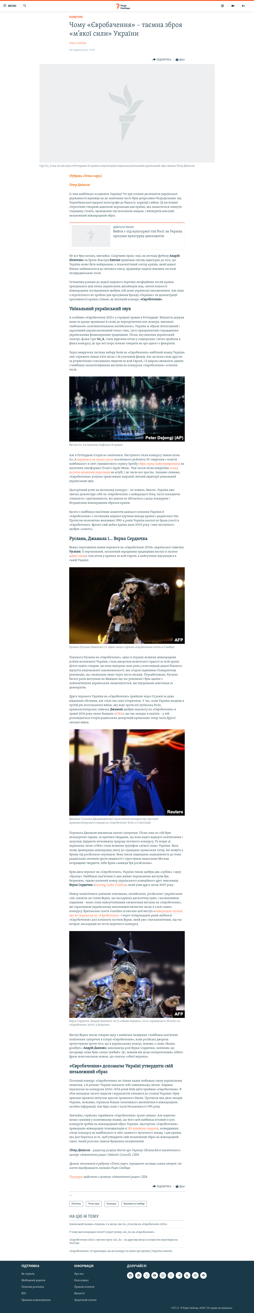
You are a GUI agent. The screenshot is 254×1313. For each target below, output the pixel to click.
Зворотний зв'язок (85, 1300)
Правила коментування (36, 1300)
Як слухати (28, 1274)
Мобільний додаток (33, 1280)
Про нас (79, 1274)
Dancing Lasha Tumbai (110, 885)
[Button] (162, 59)
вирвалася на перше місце (95, 459)
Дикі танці (78, 556)
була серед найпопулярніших (160, 464)
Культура (76, 17)
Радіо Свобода (77, 43)
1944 (119, 713)
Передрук (76, 1177)
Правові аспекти (84, 1287)
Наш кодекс (81, 1280)
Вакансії (79, 1293)
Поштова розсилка (32, 1287)
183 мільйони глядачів (143, 1128)
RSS (23, 1293)
